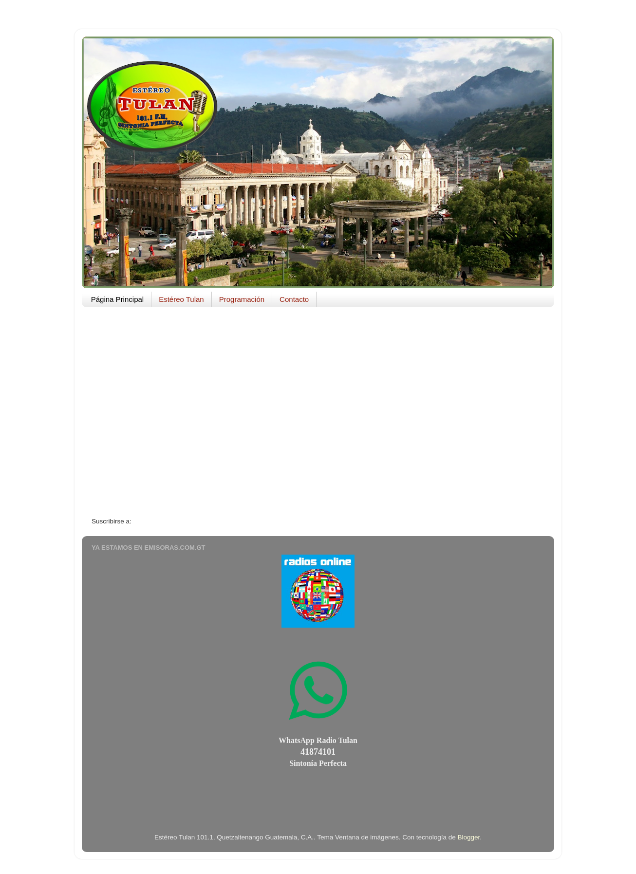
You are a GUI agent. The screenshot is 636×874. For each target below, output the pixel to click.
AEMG (105, 327)
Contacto (294, 299)
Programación (241, 299)
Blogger (469, 837)
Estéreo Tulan (181, 299)
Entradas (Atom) (157, 521)
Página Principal (117, 299)
